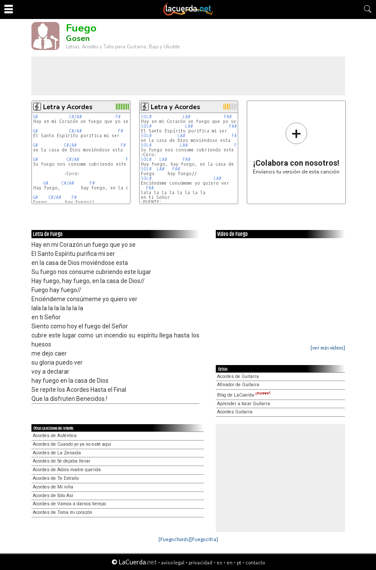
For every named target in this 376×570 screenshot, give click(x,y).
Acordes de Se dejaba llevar (61, 461)
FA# (228, 117)
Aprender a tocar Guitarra (243, 403)
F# (118, 117)
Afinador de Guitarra (238, 384)
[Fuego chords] (174, 539)
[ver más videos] (328, 347)
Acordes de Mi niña (53, 487)
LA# (186, 117)
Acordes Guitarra (234, 412)
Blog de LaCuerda (243, 395)
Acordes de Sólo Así (53, 495)
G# (35, 117)
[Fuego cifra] (204, 539)
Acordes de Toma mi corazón (62, 512)
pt (239, 562)
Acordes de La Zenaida (57, 453)
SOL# (146, 117)
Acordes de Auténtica (55, 435)
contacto (255, 562)
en (230, 562)
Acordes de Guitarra (238, 376)
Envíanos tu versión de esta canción (296, 148)
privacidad (200, 562)
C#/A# (75, 117)
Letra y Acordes (68, 107)
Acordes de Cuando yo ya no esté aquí (72, 444)
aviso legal (172, 562)
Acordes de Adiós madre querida (67, 469)
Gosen (78, 38)
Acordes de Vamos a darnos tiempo (69, 504)
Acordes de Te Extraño (56, 478)
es (219, 562)
